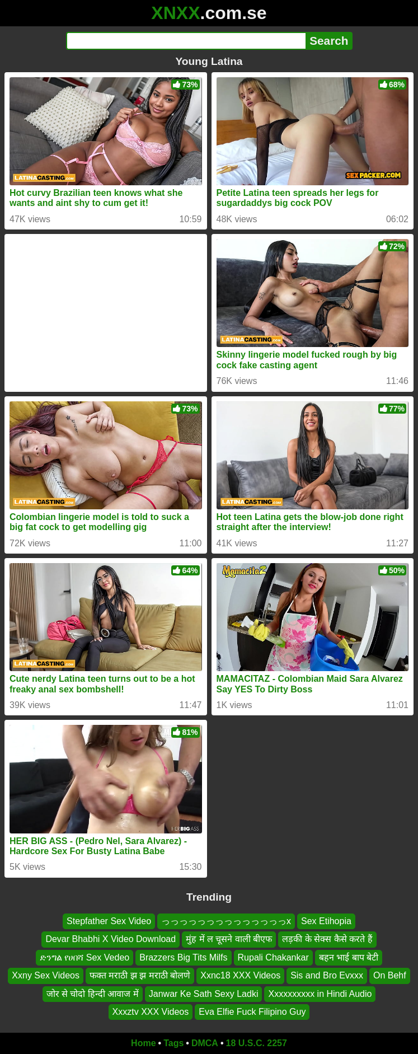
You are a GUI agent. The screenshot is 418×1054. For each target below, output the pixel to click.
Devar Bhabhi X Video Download (110, 939)
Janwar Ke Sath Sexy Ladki (204, 993)
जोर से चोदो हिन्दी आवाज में (92, 993)
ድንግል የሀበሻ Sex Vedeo (84, 957)
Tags (173, 1043)
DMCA (204, 1043)
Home (143, 1043)
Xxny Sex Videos (45, 975)
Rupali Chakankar (273, 957)
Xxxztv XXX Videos (150, 1011)
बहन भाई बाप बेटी (348, 957)
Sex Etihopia (326, 921)
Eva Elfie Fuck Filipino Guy (252, 1011)
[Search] (186, 41)
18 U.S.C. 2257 (256, 1043)
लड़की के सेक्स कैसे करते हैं (327, 939)
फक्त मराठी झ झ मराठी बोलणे (140, 975)
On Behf (389, 975)
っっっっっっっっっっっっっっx (226, 921)
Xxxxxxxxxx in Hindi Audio (320, 993)
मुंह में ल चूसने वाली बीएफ (229, 939)
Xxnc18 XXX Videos (240, 975)
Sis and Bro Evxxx (326, 975)
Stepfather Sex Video (109, 921)
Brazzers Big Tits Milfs (183, 957)
